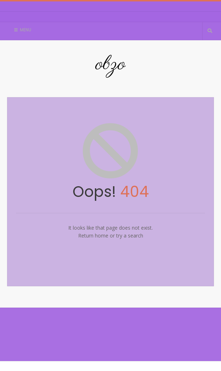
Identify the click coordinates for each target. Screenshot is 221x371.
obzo (110, 64)
